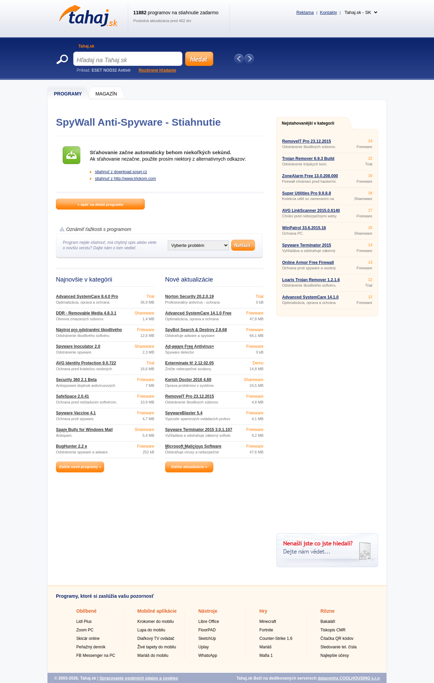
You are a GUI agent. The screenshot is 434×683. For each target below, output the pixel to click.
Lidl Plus (84, 621)
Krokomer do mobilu (155, 621)
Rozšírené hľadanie (157, 70)
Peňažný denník (90, 647)
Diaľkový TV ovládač (155, 638)
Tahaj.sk (86, 46)
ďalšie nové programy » (80, 467)
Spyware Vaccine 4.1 (76, 413)
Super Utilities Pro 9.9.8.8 (306, 193)
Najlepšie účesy (334, 655)
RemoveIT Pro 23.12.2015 (189, 396)
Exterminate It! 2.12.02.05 (189, 363)
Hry (263, 611)
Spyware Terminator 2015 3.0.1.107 (198, 429)
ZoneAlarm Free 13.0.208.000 (310, 176)
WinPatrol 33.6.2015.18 (304, 228)
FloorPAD (207, 630)
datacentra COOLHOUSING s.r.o (349, 678)
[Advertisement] (327, 422)
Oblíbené (86, 611)
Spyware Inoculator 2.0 (78, 346)
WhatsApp (207, 655)
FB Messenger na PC (95, 655)
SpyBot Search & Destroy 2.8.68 (196, 329)
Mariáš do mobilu (152, 655)
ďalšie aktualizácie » (189, 467)
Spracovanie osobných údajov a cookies (138, 678)
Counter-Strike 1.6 (275, 638)
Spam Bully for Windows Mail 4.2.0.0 (84, 431)
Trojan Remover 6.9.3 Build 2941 (308, 160)
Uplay (203, 647)
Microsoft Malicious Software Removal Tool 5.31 (193, 448)
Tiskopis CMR (333, 630)
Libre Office (208, 621)
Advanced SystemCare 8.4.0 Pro (87, 296)
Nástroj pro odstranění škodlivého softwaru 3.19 (89, 331)
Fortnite (266, 630)
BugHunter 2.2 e (71, 446)
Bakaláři (327, 621)
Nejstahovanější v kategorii (308, 123)
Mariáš (265, 647)
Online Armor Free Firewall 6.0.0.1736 (308, 264)
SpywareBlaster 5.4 (183, 413)
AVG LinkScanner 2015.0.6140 (311, 210)
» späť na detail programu (100, 204)
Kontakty (328, 12)
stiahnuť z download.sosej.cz (121, 171)
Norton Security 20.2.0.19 (189, 296)
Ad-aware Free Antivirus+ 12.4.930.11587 (189, 348)
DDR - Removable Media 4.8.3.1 (86, 313)
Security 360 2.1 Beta (76, 379)
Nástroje (207, 611)
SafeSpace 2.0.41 (72, 396)
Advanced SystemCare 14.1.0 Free (198, 313)
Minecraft (267, 621)
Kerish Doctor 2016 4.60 (188, 379)
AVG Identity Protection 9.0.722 (86, 363)
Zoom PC (85, 630)
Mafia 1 (266, 655)
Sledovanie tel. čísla (338, 647)
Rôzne (327, 611)
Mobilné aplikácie (157, 611)
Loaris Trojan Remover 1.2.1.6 (311, 279)
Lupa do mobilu (151, 630)
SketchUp (207, 638)
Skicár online (88, 638)
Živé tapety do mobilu (156, 647)
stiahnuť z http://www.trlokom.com (125, 178)
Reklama (305, 12)
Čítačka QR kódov (336, 638)
